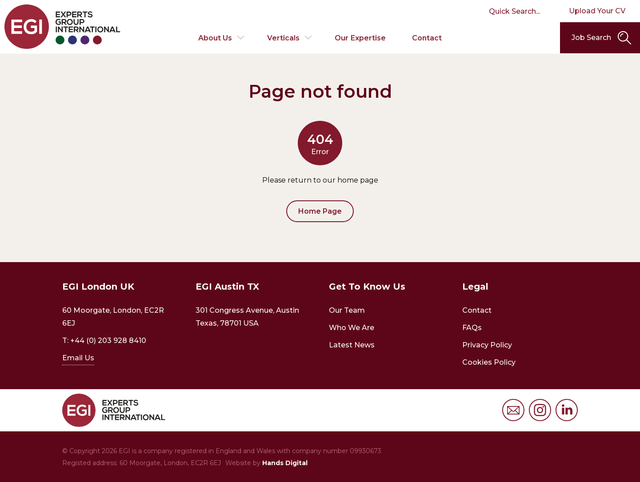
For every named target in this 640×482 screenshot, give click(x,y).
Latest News (352, 345)
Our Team (347, 310)
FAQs (472, 327)
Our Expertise (360, 37)
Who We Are (351, 327)
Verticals (283, 37)
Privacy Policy (487, 345)
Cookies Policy (489, 362)
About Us (215, 37)
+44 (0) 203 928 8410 (108, 340)
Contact (427, 37)
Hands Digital (285, 463)
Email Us (78, 358)
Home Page (320, 211)
